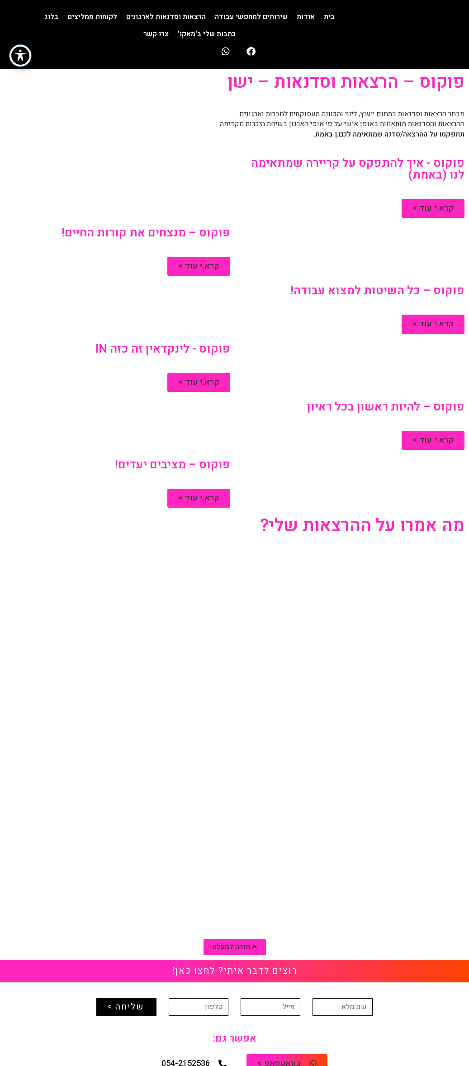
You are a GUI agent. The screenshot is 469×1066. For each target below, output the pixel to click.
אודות (306, 16)
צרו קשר (156, 33)
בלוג (51, 16)
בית (329, 16)
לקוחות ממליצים (92, 16)
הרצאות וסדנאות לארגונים (166, 16)
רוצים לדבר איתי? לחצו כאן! (235, 970)
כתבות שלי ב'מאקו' (207, 33)
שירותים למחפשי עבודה (251, 16)
